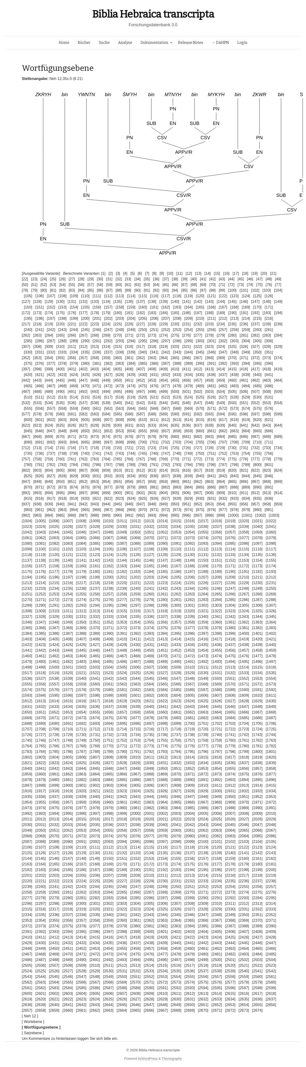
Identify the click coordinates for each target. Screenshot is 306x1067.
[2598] (257, 988)
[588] (152, 414)
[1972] (271, 802)
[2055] (108, 830)
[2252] (203, 887)
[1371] (108, 628)
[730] (232, 448)
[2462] (217, 949)
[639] (221, 425)
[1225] (189, 583)
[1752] (122, 740)
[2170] (122, 864)
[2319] (81, 909)
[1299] (162, 605)
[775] (232, 459)
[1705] (257, 723)
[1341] (217, 617)
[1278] (135, 600)
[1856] (244, 768)
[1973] (27, 808)
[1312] (81, 611)
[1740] (217, 735)
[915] (28, 498)
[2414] (81, 937)
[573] (234, 408)
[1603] (162, 695)
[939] (49, 504)
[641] (244, 425)
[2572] (162, 982)
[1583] (149, 690)
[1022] (271, 521)
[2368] (230, 920)
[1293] (81, 605)
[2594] (203, 988)
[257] (223, 330)
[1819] (257, 757)
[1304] (230, 605)
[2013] (54, 819)
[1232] (27, 588)
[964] (74, 510)
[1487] (135, 662)
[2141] (244, 853)
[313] (95, 347)
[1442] (40, 650)
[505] (232, 392)
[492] (83, 392)
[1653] (67, 712)
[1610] (257, 695)
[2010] (271, 813)
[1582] (135, 690)
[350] (257, 352)
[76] (269, 285)
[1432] (162, 645)
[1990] (257, 808)
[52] (44, 285)
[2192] (162, 870)
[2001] (149, 813)
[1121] (67, 555)
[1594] (40, 695)
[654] (131, 431)
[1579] (95, 690)
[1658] (135, 712)
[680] (175, 437)
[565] (142, 408)
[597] (255, 414)
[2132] (122, 853)
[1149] (189, 560)
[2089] (54, 842)
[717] (83, 448)
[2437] (135, 943)
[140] (175, 302)
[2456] (135, 949)
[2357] (81, 920)
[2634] (230, 999)
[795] (200, 465)
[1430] (135, 645)
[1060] (271, 532)
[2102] (230, 842)
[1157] (40, 566)
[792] (165, 465)
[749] (188, 453)
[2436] (122, 943)
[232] (198, 324)
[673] (95, 437)
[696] (97, 442)
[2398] (122, 932)
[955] (232, 504)
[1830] (149, 763)
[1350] (81, 622)
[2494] (135, 960)
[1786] (67, 752)
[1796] (203, 752)
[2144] (27, 858)
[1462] (54, 656)
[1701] (203, 723)
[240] (28, 330)
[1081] (40, 543)
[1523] (108, 673)
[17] (236, 273)
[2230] (162, 881)
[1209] (230, 577)
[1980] (122, 808)
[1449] (135, 650)
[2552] (149, 977)
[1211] (257, 577)
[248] (120, 330)
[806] (72, 470)
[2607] (122, 994)
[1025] (54, 527)
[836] (154, 476)
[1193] (271, 572)
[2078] (162, 836)
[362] (140, 358)
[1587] (203, 690)
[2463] (230, 949)
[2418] (135, 937)
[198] (62, 318)
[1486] (122, 662)
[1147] (162, 560)
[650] (85, 431)
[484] (246, 386)
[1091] (176, 543)
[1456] (230, 650)
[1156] (27, 566)
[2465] (257, 949)
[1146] (149, 560)
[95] (184, 290)
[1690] (54, 723)
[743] (120, 453)
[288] (62, 341)
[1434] (189, 645)
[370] (232, 358)
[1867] (135, 774)
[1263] (189, 594)
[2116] (162, 847)
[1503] (95, 667)
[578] (37, 414)
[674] (106, 437)
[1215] (54, 583)
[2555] (189, 977)
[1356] (162, 622)
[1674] (95, 718)
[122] (223, 296)
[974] (188, 510)
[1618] (108, 701)
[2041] (176, 825)
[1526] (149, 673)
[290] (85, 341)
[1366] (40, 628)
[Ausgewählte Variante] (41, 273)
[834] (131, 476)
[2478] (176, 954)
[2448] (27, 949)
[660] (200, 431)
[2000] (135, 813)
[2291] (217, 898)
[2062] (203, 830)
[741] (97, 453)
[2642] (81, 1005)
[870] (28, 487)
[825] (28, 476)
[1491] (189, 662)
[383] (120, 363)
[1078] (257, 538)
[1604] (176, 695)
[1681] (189, 718)
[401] (72, 369)
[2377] (95, 926)
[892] (26, 493)
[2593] (189, 988)
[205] (142, 318)
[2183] (40, 870)
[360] (118, 358)
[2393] (54, 932)
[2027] (244, 819)
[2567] (95, 982)
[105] (28, 296)
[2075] (122, 836)
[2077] (149, 836)
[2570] (135, 982)
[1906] (149, 785)
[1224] (176, 583)
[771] (186, 459)
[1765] (40, 746)
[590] (175, 414)
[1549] (203, 678)
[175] (60, 313)
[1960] (108, 802)
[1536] (27, 678)
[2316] (40, 909)
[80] (44, 290)
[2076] (135, 836)
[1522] (95, 673)
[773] (209, 459)
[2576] (217, 982)
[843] (234, 476)
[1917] (40, 791)
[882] (165, 487)
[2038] (135, 825)
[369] (221, 358)
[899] (106, 493)
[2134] (149, 853)
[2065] (244, 830)
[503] (209, 392)
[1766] (54, 746)
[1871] (189, 774)
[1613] (40, 701)
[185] (175, 313)
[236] (244, 324)
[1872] (203, 774)
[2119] (203, 847)
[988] (95, 515)
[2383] (176, 926)
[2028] (257, 819)
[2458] (162, 949)
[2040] (162, 825)
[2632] (203, 999)
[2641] (67, 1005)
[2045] (230, 825)
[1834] (203, 763)
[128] (37, 302)
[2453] (95, 949)
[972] (165, 510)
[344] (188, 352)
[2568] (108, 982)
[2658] (40, 1010)
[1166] (162, 566)
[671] (72, 437)
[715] (60, 448)
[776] (244, 459)
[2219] (271, 875)
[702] (165, 442)
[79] (34, 290)
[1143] (108, 560)
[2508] (67, 965)
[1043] (40, 532)
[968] (120, 510)
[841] (211, 476)
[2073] (95, 836)
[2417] (122, 937)
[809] (106, 470)
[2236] (244, 881)
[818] (209, 470)
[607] (108, 420)
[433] (177, 375)
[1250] (271, 588)
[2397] (108, 932)
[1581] (122, 690)
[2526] (54, 971)
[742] (108, 453)
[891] (269, 487)
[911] (244, 493)
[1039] (244, 527)
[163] (177, 307)
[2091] (81, 842)
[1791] (135, 752)
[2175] (189, 864)
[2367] (217, 920)
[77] (278, 285)
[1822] (40, 763)
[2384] (189, 926)
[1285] (230, 600)
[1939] (81, 797)
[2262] (81, 892)
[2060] (176, 830)
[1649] (271, 707)
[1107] (135, 549)
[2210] (149, 875)
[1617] (95, 701)
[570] (200, 408)
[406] (129, 369)
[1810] (135, 757)
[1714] (122, 729)
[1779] (230, 746)
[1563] (135, 684)
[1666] (244, 712)
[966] (97, 510)
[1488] (149, 662)
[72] (231, 285)
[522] (165, 397)
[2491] (95, 960)
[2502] (244, 960)
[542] (140, 403)
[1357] (176, 622)
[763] (95, 459)
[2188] (108, 870)
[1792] (149, 752)
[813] (152, 470)
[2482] (230, 954)
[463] (267, 380)
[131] (72, 302)
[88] (119, 290)
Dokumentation (154, 42)
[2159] (230, 858)
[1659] (149, 712)
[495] (118, 392)
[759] (49, 459)
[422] (51, 375)
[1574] (27, 690)
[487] (26, 392)
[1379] (217, 628)
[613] (177, 420)
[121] (211, 296)
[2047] (257, 825)
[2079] (176, 836)
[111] (97, 296)
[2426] (244, 937)
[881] (154, 487)
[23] (34, 279)
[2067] (271, 830)
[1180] (95, 572)
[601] (39, 420)
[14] (208, 273)
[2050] (40, 830)
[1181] (108, 572)
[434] (188, 375)
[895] (60, 493)
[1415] (189, 639)
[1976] (67, 808)
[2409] (271, 932)
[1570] (230, 684)
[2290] (203, 898)
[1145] (135, 560)
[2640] (54, 1005)
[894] (49, 493)
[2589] (135, 988)
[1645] (217, 707)
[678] (152, 437)
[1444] (67, 650)
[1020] (244, 521)
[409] (163, 369)
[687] (255, 437)
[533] (37, 403)
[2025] (217, 819)
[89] (128, 290)
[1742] (244, 735)
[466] (39, 386)
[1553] (257, 678)
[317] (140, 347)
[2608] (135, 994)
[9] (162, 273)
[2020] (149, 819)
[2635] (244, 999)
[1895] (257, 780)
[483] (234, 386)
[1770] (108, 746)
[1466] (108, 656)
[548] (209, 403)
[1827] (108, 763)
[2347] (203, 915)
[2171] (135, 864)
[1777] (203, 746)
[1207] (203, 577)
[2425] (230, 937)
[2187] (95, 870)
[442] (26, 380)
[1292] (67, 605)
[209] (188, 318)
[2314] (271, 903)
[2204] (67, 875)
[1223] (162, 583)
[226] (129, 324)
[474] (131, 386)
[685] (232, 437)
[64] (156, 285)
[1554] (271, 678)
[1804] (54, 757)
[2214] (203, 875)
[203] (120, 318)
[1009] (95, 521)
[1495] (244, 662)
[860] (175, 482)
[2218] (257, 875)
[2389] (257, 926)
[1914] (257, 785)
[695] (85, 442)
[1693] (95, 723)
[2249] (162, 887)
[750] (200, 453)
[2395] (81, 932)
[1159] (67, 566)
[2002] (162, 813)
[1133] (230, 555)
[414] (221, 369)
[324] (221, 347)
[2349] (230, 915)
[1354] (135, 622)
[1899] (54, 785)
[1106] (122, 549)
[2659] (54, 1010)
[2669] (189, 1010)
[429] (131, 375)
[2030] (27, 825)
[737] (51, 453)
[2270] (189, 892)
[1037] (217, 527)
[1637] (108, 707)
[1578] (81, 690)
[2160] (244, 858)
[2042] (189, 825)
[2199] (257, 870)
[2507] (54, 965)
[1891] (203, 780)
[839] (188, 476)
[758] (37, 459)
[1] (103, 273)
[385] (142, 363)
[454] (163, 380)
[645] (28, 431)
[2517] (189, 965)
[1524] (122, 673)
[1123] (95, 555)
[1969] (230, 802)
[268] (95, 335)
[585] (118, 414)
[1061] (27, 538)
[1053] (176, 532)
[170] (257, 307)
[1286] (244, 600)
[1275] (95, 600)
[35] (147, 279)
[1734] (135, 735)
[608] (120, 420)
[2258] (27, 892)
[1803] (40, 757)
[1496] (257, 662)
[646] (39, 431)
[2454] (108, 949)
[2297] (40, 903)
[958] (267, 504)
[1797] (217, 752)
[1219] (108, 583)
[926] (154, 498)
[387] (165, 363)
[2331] (244, 909)
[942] (83, 504)
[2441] (189, 943)
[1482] (67, 662)
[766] (129, 459)
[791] (154, 465)
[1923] (122, 791)
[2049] (27, 830)
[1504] (108, 667)
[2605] (95, 994)
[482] (223, 386)
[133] (95, 302)
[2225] (95, 881)
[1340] (203, 617)
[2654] (244, 1005)
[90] (137, 290)
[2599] (271, 988)
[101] (244, 290)
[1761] (244, 740)
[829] (74, 476)
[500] (175, 392)
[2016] (95, 819)
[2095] (135, 842)
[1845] (95, 768)
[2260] (54, 892)
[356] (72, 358)
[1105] (108, 549)
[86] (100, 290)
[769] (163, 459)
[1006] (54, 521)
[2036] (108, 825)
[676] (129, 437)
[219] (49, 324)
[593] (209, 414)
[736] (39, 453)
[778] (267, 459)
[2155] (176, 858)
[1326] (271, 611)
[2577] (230, 982)
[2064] (230, 830)
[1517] (27, 673)
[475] (142, 386)
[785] (85, 465)
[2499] (203, 960)
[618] (234, 420)
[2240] (40, 887)
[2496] (162, 960)
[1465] (95, 656)
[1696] (135, 723)
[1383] (271, 628)
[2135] (162, 853)
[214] (246, 318)
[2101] (217, 842)
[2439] (162, 943)
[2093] (108, 842)
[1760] (230, 740)
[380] (85, 363)
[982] (26, 515)
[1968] (217, 802)
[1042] (27, 532)
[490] (60, 392)
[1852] (189, 768)
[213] (234, 318)
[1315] (122, 611)
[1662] (189, 712)
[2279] (54, 898)
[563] (120, 408)
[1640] (149, 707)
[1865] (108, 774)
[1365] (27, 628)
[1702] (217, 723)
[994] (163, 515)
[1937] (54, 797)
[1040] (257, 527)
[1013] (149, 521)
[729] (221, 448)
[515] (85, 397)
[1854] (217, 768)
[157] (108, 307)
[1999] (122, 813)
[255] (200, 330)
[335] (85, 352)
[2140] (230, 853)
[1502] (81, 667)
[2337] (67, 915)
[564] (131, 408)
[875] (85, 487)
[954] (221, 504)
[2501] (230, 960)
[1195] (40, 577)
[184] (163, 313)
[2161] (257, 858)
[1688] (27, 723)
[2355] (54, 920)
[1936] (40, 797)
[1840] (27, 768)
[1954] (27, 802)
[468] (62, 386)
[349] (246, 352)
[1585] (176, 690)
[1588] (217, 690)
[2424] (217, 937)
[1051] (149, 532)
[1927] (176, 791)
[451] (129, 380)
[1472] (189, 656)
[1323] (230, 611)
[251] (154, 330)
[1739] (203, 735)
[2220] (27, 881)
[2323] (135, 909)
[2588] (122, 988)
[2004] (189, 813)
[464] (278, 380)
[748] (177, 453)
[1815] (203, 757)
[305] (257, 341)
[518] (120, 397)
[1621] (149, 701)
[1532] (230, 673)
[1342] (230, 617)
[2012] (40, 819)
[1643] (189, 707)
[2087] (27, 842)
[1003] (274, 515)
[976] (211, 510)
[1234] (54, 588)
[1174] (271, 566)
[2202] (40, 875)
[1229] (244, 583)
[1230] (257, 583)
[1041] (271, 527)
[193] (267, 313)
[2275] (257, 892)
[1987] (217, 808)
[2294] (257, 898)
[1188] (203, 572)
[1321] (203, 611)
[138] (152, 302)
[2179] (244, 864)
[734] (278, 448)
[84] (81, 290)
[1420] (257, 639)
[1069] (135, 538)
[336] (97, 352)
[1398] (217, 633)
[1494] (230, 662)
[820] (232, 470)
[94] (175, 290)
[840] (200, 476)
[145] (232, 302)
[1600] (122, 695)
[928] (177, 498)
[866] (244, 482)
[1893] (230, 780)
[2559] (244, 977)
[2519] (217, 965)
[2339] (95, 915)
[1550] (217, 678)
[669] (49, 437)
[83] (72, 290)
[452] (140, 380)
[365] (175, 358)
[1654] (81, 712)
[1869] (162, 774)
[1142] (95, 560)
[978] (234, 510)
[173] (37, 313)
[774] (221, 459)
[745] (142, 453)
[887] (223, 487)
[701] (154, 442)
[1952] (257, 797)
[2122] (244, 847)
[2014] (67, 819)
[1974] (40, 808)
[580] (60, 414)
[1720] (203, 729)
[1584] (162, 690)
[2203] (54, 875)
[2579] (257, 982)
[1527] (162, 673)
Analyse (125, 42)
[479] (188, 386)
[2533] (149, 971)
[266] (72, 335)
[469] (74, 386)
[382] (108, 363)
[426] (97, 375)
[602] (51, 420)
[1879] (40, 780)
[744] (131, 453)
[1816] (217, 757)
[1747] (54, 740)
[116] (154, 296)
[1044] (54, 532)
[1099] (27, 549)
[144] (221, 302)
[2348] (217, 915)
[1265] (217, 594)
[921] (97, 498)
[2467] (27, 954)
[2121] (230, 847)
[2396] (95, 932)
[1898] (40, 785)
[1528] (176, 673)
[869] (278, 482)
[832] (108, 476)
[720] (118, 448)
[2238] (271, 881)
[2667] (162, 1010)
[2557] (217, 977)
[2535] (176, 971)
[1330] (67, 617)
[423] (62, 375)
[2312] (244, 903)
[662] (223, 431)
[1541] (95, 678)
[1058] (244, 532)
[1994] (54, 813)
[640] (232, 425)
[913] (267, 493)
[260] (257, 330)
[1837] (244, 763)
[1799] (244, 752)
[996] (186, 515)
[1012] (135, 521)
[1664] (217, 712)
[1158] (54, 566)
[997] (198, 515)
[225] (118, 324)
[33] (128, 279)
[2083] (230, 836)
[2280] (67, 898)
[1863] (81, 774)
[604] (74, 420)
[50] (25, 285)
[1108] (149, 549)
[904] (163, 493)
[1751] (108, 740)
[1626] (217, 701)
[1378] (203, 628)
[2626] (122, 999)
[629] (106, 425)
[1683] (217, 718)
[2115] (149, 847)
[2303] (122, 903)
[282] (255, 335)
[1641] (162, 707)
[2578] (244, 982)
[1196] (54, 577)
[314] (106, 347)
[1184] (149, 572)
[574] (246, 408)
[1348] (54, 622)
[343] (177, 352)
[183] (152, 313)
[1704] (244, 723)
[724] (163, 448)
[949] (163, 504)
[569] (188, 408)
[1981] (135, 808)
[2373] (40, 926)
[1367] (54, 628)
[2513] (135, 965)
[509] (278, 392)
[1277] (122, 600)
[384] (131, 363)
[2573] (176, 982)
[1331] (81, 617)
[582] (83, 414)
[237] (255, 324)
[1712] (95, 729)
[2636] (257, 999)
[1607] (217, 695)
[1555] (27, 684)
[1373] (135, 628)
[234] (221, 324)
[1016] (189, 521)
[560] (85, 408)
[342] (165, 352)
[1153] (244, 560)
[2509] (81, 965)
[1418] (230, 639)
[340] (142, 352)
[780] (28, 465)
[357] (83, 358)
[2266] (135, 892)
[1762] (257, 740)
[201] (97, 318)
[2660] (67, 1010)
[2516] (176, 965)
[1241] (149, 588)
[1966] (189, 802)
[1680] (176, 718)
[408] (152, 369)
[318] (152, 347)
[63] (147, 285)
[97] (203, 290)
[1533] (244, 673)
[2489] (67, 960)
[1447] (108, 650)
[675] (118, 437)
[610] (142, 420)
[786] (97, 465)
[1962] (135, 802)
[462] (255, 380)
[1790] (122, 752)
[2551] (135, 977)
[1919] (67, 791)
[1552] (244, 678)
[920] (85, 498)
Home (64, 42)
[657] (165, 431)
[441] (269, 375)
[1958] (81, 802)
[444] (49, 380)
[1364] (271, 622)
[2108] (54, 847)
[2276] (271, 892)
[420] (28, 375)
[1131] (203, 555)
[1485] (108, 662)
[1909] (189, 785)
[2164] (40, 864)
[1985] (189, 808)
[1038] (230, 527)
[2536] (189, 971)
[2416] (108, 937)
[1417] (217, 639)
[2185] (67, 870)
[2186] (81, 870)
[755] (257, 453)
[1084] (81, 543)
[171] (269, 307)
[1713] (108, 729)
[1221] (135, 583)
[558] (62, 408)
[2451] (67, 949)
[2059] (162, 830)
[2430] (40, 943)
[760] (60, 459)
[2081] (203, 836)
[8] (154, 273)
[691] (39, 442)
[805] (60, 470)
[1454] (203, 650)
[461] (244, 380)
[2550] (122, 977)
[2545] (54, 977)
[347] (223, 352)
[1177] (54, 572)
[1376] (176, 628)
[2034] (81, 825)
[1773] (149, 746)
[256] (211, 330)
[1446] (95, 650)
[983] (37, 515)
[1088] (135, 543)
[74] (250, 285)
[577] (26, 414)
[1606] (203, 695)
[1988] (230, 808)
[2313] (257, 903)
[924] (131, 498)
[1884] (108, 780)
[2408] (257, 932)
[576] (269, 408)
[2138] (203, 853)
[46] (250, 279)
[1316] (135, 611)
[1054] (189, 532)
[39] (184, 279)
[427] (108, 375)
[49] (278, 279)
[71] (222, 285)
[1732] (108, 735)
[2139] (217, 853)
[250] (142, 330)
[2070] (54, 836)
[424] (74, 375)
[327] (255, 347)
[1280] (162, 600)
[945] (118, 504)
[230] (175, 324)
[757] (26, 459)
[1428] (108, 645)
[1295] (108, 605)
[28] (81, 279)
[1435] (203, 645)
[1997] (95, 813)
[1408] (95, 639)
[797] (223, 465)
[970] (142, 510)
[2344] (162, 915)
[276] (186, 335)
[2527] (67, 971)
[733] (267, 448)
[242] (51, 330)
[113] (120, 296)
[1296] (122, 605)
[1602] (149, 695)
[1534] (257, 673)
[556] (39, 408)
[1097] (257, 543)
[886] (211, 487)
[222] (83, 324)
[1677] (135, 718)
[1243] (176, 588)
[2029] (271, 819)
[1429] (122, 645)
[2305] (149, 903)
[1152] (230, 560)
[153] (62, 307)
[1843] (67, 768)
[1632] (40, 707)
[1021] (257, 521)
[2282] (95, 898)
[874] (74, 487)
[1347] (40, 622)
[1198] (81, 577)
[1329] (54, 617)
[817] (198, 470)
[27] (72, 279)
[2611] (176, 994)
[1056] (217, 532)
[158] (120, 307)
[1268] (257, 594)
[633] (152, 425)
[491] (72, 392)
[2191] (149, 870)
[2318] (67, 909)
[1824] (67, 763)
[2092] (95, 842)
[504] (221, 392)
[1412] (149, 639)
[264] (49, 335)
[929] (188, 498)
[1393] (149, 633)
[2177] (217, 864)
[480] (200, 386)
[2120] (217, 847)
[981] (269, 510)
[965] (85, 510)
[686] (244, 437)
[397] (26, 369)
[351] (269, 352)
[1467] (122, 656)
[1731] (95, 735)
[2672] (230, 1010)
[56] (81, 285)
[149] (278, 302)
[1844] (81, 768)
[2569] (122, 982)
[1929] (203, 791)
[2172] (149, 864)
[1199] (95, 577)
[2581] (27, 988)
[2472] (95, 954)
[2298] (54, 903)
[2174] (176, 864)
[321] (186, 347)
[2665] (135, 1010)
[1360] (217, 622)
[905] (175, 493)
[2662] (95, 1010)
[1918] (54, 791)
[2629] (162, 999)
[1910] (203, 785)
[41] (203, 279)
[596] (244, 414)
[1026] (67, 527)
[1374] (149, 628)
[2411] (40, 937)
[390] (200, 363)
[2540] (244, 971)
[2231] (176, 881)
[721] (129, 448)
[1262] (176, 594)
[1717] (162, 729)
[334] (74, 352)
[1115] (244, 549)
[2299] (67, 903)
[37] (165, 279)
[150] (28, 307)
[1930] (217, 791)
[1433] (176, 645)
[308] (37, 347)
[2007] (230, 813)
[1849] (149, 768)
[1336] (149, 617)
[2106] (27, 847)
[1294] (95, 605)
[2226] (108, 881)
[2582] (40, 988)
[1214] (40, 583)
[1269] (271, 594)
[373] (267, 358)
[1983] (162, 808)
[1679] (162, 718)
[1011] (122, 521)
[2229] (149, 881)
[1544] (135, 678)
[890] (257, 487)
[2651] (203, 1005)
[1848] (135, 768)
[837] (165, 476)
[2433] (81, 943)
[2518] (203, 965)
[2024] (203, 819)
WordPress (150, 1058)
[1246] (217, 588)
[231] (186, 324)
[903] (152, 493)
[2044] (217, 825)
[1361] (230, 622)
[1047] (95, 532)
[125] (257, 296)
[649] (74, 431)
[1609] (244, 695)
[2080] (189, 836)
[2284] (122, 898)
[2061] (189, 830)
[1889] (176, 780)
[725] (175, 448)
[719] (106, 448)
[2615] (230, 994)
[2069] (40, 836)
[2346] (189, 915)
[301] (211, 341)
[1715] (135, 729)
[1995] (67, 813)
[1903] (108, 785)
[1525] (135, 673)
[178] (95, 313)
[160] (142, 307)
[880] (142, 487)
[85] (90, 290)
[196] (39, 318)
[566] (154, 408)
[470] (85, 386)
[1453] (189, 650)
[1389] (95, 633)
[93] (165, 290)
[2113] (122, 847)
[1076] (230, 538)
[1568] (203, 684)
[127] (26, 302)
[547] (198, 403)
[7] (147, 273)
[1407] (81, 639)
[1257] (108, 594)
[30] (100, 279)
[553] (267, 403)
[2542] (271, 971)
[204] (131, 318)
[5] (133, 273)
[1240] (135, 588)
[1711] (81, 729)
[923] (120, 498)
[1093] (203, 543)
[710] (257, 442)
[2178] (230, 864)
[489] (49, 392)
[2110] (81, 847)
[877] (108, 487)
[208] (177, 318)
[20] (264, 273)
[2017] (108, 819)
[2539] (230, 971)
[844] (246, 476)
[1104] (95, 549)
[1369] (81, 628)
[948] (152, 504)
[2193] (176, 870)
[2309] (203, 903)
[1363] (257, 622)
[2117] (176, 847)
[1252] (40, 594)
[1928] (189, 791)
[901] (129, 493)
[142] (198, 302)
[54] (62, 285)
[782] (51, 465)
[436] (211, 375)
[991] (129, 515)
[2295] (271, 898)
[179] (106, 313)
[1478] (271, 656)
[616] (211, 420)
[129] (49, 302)
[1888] (162, 780)
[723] (152, 448)
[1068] (122, 538)
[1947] (189, 797)
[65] (165, 285)
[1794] (176, 752)
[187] (198, 313)
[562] (108, 408)
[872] (51, 487)
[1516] (271, 667)
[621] (269, 420)
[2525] (40, 971)
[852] (83, 482)
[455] (175, 380)
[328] (267, 347)
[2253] (217, 887)
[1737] (176, 735)
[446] (72, 380)
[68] (194, 285)
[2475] (135, 954)
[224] (106, 324)
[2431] (54, 943)
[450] (118, 380)
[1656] (108, 712)
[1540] (81, 678)
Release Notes (190, 42)
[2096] (149, 842)
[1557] (54, 684)
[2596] (230, 988)
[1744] (271, 735)
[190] (232, 313)
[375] (28, 363)
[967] (108, 510)
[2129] (81, 853)
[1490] (176, 662)
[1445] (81, 650)
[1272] (54, 600)
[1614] (54, 701)
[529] (246, 397)
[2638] (27, 1005)
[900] (118, 493)
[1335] (135, 617)
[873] (62, 487)
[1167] (176, 566)
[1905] (135, 785)
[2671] (217, 1010)
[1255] (81, 594)
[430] (142, 375)
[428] (120, 375)
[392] (223, 363)
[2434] (95, 943)
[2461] (203, 949)
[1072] (176, 538)
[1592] (271, 690)
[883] (177, 487)
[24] (44, 279)
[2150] (108, 858)
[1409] (108, 639)
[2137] (189, 853)
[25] (53, 279)
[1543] (122, 678)
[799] (246, 465)
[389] (188, 363)
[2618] (271, 994)
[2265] (122, 892)
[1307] (271, 605)
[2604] (81, 994)
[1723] (244, 729)
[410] (175, 369)
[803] (37, 470)
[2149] (95, 858)
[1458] (257, 650)
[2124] (271, 847)
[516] (97, 397)
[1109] (162, 549)
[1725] (271, 729)
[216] (269, 318)
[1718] (176, 729)
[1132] (217, 555)
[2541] (257, 971)
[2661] (81, 1010)
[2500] (217, 960)
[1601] (135, 695)
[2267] (149, 892)
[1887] (149, 780)
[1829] (135, 763)
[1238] (108, 588)
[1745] (27, 740)
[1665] (230, 712)
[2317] (54, 909)
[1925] (149, 791)
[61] (128, 285)
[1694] (108, 723)
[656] (154, 431)
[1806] (81, 757)
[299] (188, 341)
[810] (118, 470)
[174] (49, 313)
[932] (223, 498)
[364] (163, 358)
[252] (165, 330)
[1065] (81, 538)
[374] (278, 358)
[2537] (203, 971)
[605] (85, 420)
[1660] (162, 712)
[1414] (176, 639)
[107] (51, 296)
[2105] (271, 842)
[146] (244, 302)
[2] (110, 273)
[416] (244, 369)
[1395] (176, 633)
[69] (203, 285)
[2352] (271, 915)
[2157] (203, 858)
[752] (223, 453)
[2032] (54, 825)
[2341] (122, 915)
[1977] (81, 808)
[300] (200, 341)
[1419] (244, 639)
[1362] (244, 622)
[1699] (176, 723)
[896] (72, 493)
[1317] (149, 611)
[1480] (40, 662)
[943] (95, 504)
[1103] (81, 549)
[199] (74, 318)
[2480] (203, 954)
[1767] (67, 746)
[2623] (81, 999)
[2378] (108, 926)
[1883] (95, 780)
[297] (165, 341)
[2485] (271, 954)
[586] (129, 414)
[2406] (230, 932)
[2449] (40, 949)
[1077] (244, 538)
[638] (209, 425)
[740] (85, 453)
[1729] (67, 735)
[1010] (108, 521)
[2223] (67, 881)
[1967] (203, 802)
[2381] (149, 926)
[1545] (149, 678)
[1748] (67, 740)
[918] (62, 498)
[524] (188, 397)
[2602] (54, 994)
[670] (60, 437)
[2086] (271, 836)
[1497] (271, 662)
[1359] (203, 622)
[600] (28, 420)
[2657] (27, 1010)
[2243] (81, 887)
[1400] (244, 633)
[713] (37, 448)
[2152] (135, 858)
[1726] (27, 735)
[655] (142, 431)
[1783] (27, 752)
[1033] (162, 527)
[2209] (135, 875)
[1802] (27, 757)
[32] (119, 279)
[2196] (217, 870)
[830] (85, 476)
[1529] (189, 673)
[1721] (217, 729)
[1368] (67, 628)
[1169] (203, 566)
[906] (186, 493)
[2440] (176, 943)
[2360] (122, 920)
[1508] (162, 667)
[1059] (257, 532)
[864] (221, 482)
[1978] (95, 808)
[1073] (189, 538)
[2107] (40, 847)
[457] (198, 380)
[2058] (149, 830)
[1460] (27, 656)
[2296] (27, 903)
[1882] (81, 780)
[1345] (271, 617)
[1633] (54, 707)
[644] (278, 425)
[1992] (27, 813)
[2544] (40, 977)
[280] (232, 335)
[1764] (27, 746)
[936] (269, 498)
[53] (53, 285)
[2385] (203, 926)
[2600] (27, 994)
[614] (188, 420)
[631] (129, 425)
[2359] (108, 920)
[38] (175, 279)
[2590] (149, 988)
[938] (37, 504)
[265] (60, 335)
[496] (129, 392)
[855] (118, 482)
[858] (152, 482)
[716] (72, 448)
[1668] (271, 712)
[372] (255, 358)
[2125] (27, 853)
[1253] (54, 594)
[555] (28, 408)
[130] (60, 302)
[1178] (67, 572)
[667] (26, 437)
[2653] (230, 1005)
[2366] (203, 920)
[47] (259, 279)
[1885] (122, 780)
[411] (186, 369)
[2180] (257, 864)
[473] (120, 386)
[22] (25, 279)
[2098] (176, 842)
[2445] (244, 943)
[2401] (162, 932)
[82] (62, 290)
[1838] (257, 763)
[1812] (162, 757)
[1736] (162, 735)
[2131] (108, 853)
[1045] (67, 532)
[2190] (135, 870)
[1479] (27, 662)
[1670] (40, 718)
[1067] (108, 538)
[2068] (27, 836)
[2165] (54, 864)
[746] (154, 453)
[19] (254, 273)
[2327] (189, 909)
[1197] (67, 577)
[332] (51, 352)
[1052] (162, 532)
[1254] (67, 594)
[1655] (95, 712)
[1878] (27, 780)
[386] (154, 363)
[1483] (81, 662)
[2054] (95, 830)
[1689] (40, 723)
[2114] (135, 847)
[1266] (230, 594)
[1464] (81, 656)
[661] (211, 431)
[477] (165, 386)
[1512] (217, 667)
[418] (267, 369)
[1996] (81, 813)
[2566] (81, 982)
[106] (39, 296)
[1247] (230, 588)
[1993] (40, 813)
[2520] (230, 965)
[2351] (257, 915)
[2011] (27, 819)
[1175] (27, 572)
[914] (278, 493)
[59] (109, 285)
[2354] (40, 920)
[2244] (95, 887)
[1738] (189, 735)
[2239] (27, 887)
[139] (163, 302)
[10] (170, 273)
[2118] (189, 847)
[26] (62, 279)
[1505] (122, 667)
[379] (74, 363)
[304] (246, 341)
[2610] (162, 994)
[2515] (162, 965)
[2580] (271, 982)
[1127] (149, 555)
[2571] (149, 982)
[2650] (189, 1005)
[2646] (135, 1005)
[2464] (244, 949)
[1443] (54, 650)
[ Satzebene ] (33, 1033)
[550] (232, 403)
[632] (140, 425)
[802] (26, 470)
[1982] (149, 808)
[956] (244, 504)
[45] (241, 279)
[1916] (27, 791)
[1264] (203, 594)
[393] (234, 363)
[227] (140, 324)
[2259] (40, 892)
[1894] (244, 780)
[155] (85, 307)
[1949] (217, 797)
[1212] (271, 577)
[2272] (217, 892)
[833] (120, 476)
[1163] (122, 566)
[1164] (135, 566)
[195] (28, 318)
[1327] (27, 617)
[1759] (217, 740)
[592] (198, 414)
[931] (211, 498)
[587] (140, 414)
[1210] (244, 577)
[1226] (203, 583)
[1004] (27, 521)
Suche (104, 42)
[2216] (230, 875)
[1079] (271, 538)
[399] (49, 369)
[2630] (176, 999)
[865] (232, 482)
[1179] (81, 572)
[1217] (81, 583)
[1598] (95, 695)
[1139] (54, 560)
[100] (232, 290)
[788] (120, 465)
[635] (175, 425)
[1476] (244, 656)
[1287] (257, 600)
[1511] (203, 667)
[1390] (108, 633)
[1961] (122, 802)
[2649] (176, 1005)
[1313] (95, 611)
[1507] (149, 667)
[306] (269, 341)
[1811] (149, 757)
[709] (246, 442)
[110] (85, 296)
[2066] (257, 830)
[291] (97, 341)
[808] (95, 470)
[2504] (271, 960)
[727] (198, 448)
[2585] (81, 988)
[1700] (189, 723)
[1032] (149, 527)
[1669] (27, 718)
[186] (186, 313)
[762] (83, 459)
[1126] (135, 555)
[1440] (271, 645)
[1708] (40, 729)
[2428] (271, 937)
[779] (278, 459)
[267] (83, 335)
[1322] (217, 611)
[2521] (244, 965)
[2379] (122, 926)
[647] (51, 431)
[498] (152, 392)
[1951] (244, 797)
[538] (95, 403)
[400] (60, 369)
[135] (118, 302)
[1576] (54, 690)
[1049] (122, 532)
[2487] (40, 960)
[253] (177, 330)
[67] (184, 285)
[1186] (176, 572)
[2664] (122, 1010)
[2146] (54, 858)
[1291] (54, 605)
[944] (106, 504)
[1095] (230, 543)
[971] (154, 510)
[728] (209, 448)
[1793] (162, 752)
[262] (26, 335)
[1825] (81, 763)
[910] (232, 493)
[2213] (189, 875)
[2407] (244, 932)
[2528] (81, 971)
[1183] (135, 572)
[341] (154, 352)
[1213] (27, 583)
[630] (118, 425)
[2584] (67, 988)
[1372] (122, 628)
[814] (163, 470)
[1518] (40, 673)
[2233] (203, 881)
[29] (90, 279)
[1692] (81, 723)
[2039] (149, 825)
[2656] (271, 1005)
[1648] (257, 707)
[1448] (122, 650)
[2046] (244, 825)
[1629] (257, 701)
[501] (186, 392)
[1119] (40, 555)
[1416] (203, 639)
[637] (198, 425)
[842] (223, 476)
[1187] (189, 572)
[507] (255, 392)
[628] (95, 425)
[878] (120, 487)
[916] (39, 498)
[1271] (40, 600)
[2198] (244, 870)
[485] (257, 386)
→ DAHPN (220, 42)
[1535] (271, 673)
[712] (26, 448)
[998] (209, 515)
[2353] (27, 920)
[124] (246, 296)
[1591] (257, 690)
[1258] (122, 594)
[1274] (81, 600)
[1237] (95, 588)
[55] (72, 285)
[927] (165, 498)
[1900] (67, 785)
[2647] (149, 1005)
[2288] (176, 898)
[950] (175, 504)
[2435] (108, 943)
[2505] (27, 965)
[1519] (54, 673)
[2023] (189, 819)
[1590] (244, 690)
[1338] (176, 617)
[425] (85, 375)
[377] (51, 363)
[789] (131, 465)
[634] (163, 425)
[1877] (271, 774)
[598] (267, 414)
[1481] (54, 662)
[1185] (162, 572)
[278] (209, 335)
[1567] (189, 684)
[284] (278, 335)
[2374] (54, 926)
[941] (72, 504)
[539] (106, 403)
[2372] (27, 926)
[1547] (176, 678)
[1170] (217, 566)
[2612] (189, 994)
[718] (95, 448)
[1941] (108, 797)
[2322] (122, 909)
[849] (49, 482)
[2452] (81, 949)
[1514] (244, 667)
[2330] (230, 909)
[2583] (54, 988)
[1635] (81, 707)
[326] (244, 347)
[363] (152, 358)
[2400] (149, 932)
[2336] (54, 915)
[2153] (149, 858)
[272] (140, 335)
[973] (177, 510)
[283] (267, 335)
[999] (221, 515)
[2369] (244, 920)
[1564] (149, 684)
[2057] (135, 830)
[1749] (81, 740)
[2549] (108, 977)
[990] (118, 515)
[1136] (271, 555)
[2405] (217, 932)
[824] (278, 470)
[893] (37, 493)
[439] (246, 375)
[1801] (271, 752)
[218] (37, 324)
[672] (83, 437)
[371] (244, 358)
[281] (244, 335)
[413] (209, 369)
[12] (189, 273)
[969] (131, 510)
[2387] (230, 926)
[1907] (162, 785)
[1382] (257, 628)
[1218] (95, 583)
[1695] (122, 723)
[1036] (203, 527)
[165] (200, 307)
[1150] (203, 560)
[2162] (271, 858)
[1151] (217, 560)
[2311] (230, 903)
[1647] (244, 707)
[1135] (257, 555)
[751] (211, 453)
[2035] (95, 825)
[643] (267, 425)
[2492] (108, 960)
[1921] (95, 791)
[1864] (95, 774)
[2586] (95, 988)
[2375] (67, 926)
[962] (51, 510)
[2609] (149, 994)
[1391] (122, 633)
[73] (241, 285)
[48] (269, 279)
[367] (198, 358)
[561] (97, 408)
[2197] (230, 870)
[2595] (217, 988)
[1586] (189, 690)
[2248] (149, 887)
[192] (255, 313)
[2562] (27, 982)
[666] (269, 431)
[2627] (135, 999)
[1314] (108, 611)
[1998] (108, 813)
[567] (165, 408)
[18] (245, 273)
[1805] (67, 757)
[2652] (217, 1005)
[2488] (54, 960)
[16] (226, 273)
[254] (188, 330)
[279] (221, 335)
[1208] (217, 577)
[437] (223, 375)
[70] (212, 285)
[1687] (271, 718)
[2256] (257, 887)
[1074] (203, 538)
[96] (194, 290)
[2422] (189, 937)
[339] (131, 352)
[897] (83, 493)
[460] (232, 380)
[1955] (40, 802)
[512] (51, 397)
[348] (234, 352)
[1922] (108, 791)
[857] (140, 482)
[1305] (244, 605)
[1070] (149, 538)
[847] (26, 482)
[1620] (135, 701)
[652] (108, 431)
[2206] (95, 875)
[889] (246, 487)
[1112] (203, 549)
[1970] (244, 802)
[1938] (67, 797)
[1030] (122, 527)
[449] (106, 380)
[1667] (257, 712)
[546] (186, 403)
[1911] (217, 785)
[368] (209, 358)
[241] (39, 330)
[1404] (40, 639)
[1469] (149, 656)
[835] (142, 476)
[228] (152, 324)
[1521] (81, 673)
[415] (232, 369)
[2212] (176, 875)
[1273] (67, 600)
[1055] (203, 532)
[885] (200, 487)
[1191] (244, 572)
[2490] (81, 960)
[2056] (122, 830)
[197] (51, 318)
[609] (131, 420)
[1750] (95, 740)
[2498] (189, 960)
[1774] (162, 746)
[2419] (149, 937)
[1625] (203, 701)
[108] (62, 296)
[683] (209, 437)
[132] (83, 302)
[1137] (27, 560)
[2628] (149, 999)
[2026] (230, 819)
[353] (37, 358)
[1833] (189, 763)
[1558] (67, 684)
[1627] (230, 701)
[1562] (122, 684)
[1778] (217, 746)
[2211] (162, 875)
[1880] (54, 780)
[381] (97, 363)
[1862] (67, 774)
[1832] (176, 763)
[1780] (244, 746)
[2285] (135, 898)
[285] (28, 341)
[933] (234, 498)
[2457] (149, 949)
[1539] (67, 678)
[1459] (271, 650)
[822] (255, 470)
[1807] (95, 757)
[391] (211, 363)
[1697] (149, 723)
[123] (234, 296)
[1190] (230, 572)
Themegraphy (172, 1058)
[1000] (233, 515)
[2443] (217, 943)
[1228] (230, 583)
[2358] (95, 920)
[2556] (203, 977)
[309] (49, 347)
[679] (163, 437)
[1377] (189, 628)
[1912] (230, 785)
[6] (140, 273)
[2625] (108, 999)
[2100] (203, 842)
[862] (198, 482)
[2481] (217, 954)
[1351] (95, 622)
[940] (60, 504)
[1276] (108, 600)
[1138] (40, 560)
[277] (198, 335)
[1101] (54, 549)
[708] (234, 442)
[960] (28, 510)
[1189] (217, 572)
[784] (74, 465)
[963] (62, 510)
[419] (278, 369)
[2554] (176, 977)
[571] (211, 408)
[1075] (217, 538)
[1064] (67, 538)
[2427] (257, 937)
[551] (244, 403)
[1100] (40, 549)
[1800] (257, 752)
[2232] (189, 881)
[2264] (108, 892)
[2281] (81, 898)
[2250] (176, 887)
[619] (246, 420)
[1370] (95, 628)
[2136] (176, 853)
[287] (51, 341)
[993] (152, 515)
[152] (51, 307)
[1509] (176, 667)
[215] (257, 318)
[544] (163, 403)
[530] (257, 397)
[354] (49, 358)
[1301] (189, 605)
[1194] (27, 577)
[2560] (257, 977)
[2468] (40, 954)
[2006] (217, 813)
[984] (49, 515)
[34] (137, 279)
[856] (129, 482)
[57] (90, 285)
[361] (129, 358)
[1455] (217, 650)
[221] (72, 324)
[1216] (67, 583)
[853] (95, 482)
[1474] (217, 656)
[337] (108, 352)
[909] (221, 493)
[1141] (81, 560)
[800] (257, 465)
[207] (165, 318)
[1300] (176, 605)
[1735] (149, 735)
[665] (257, 431)
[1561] (108, 684)
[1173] (257, 566)
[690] (28, 442)
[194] (278, 313)
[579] (49, 414)
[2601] (40, 994)
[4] (125, 273)
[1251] (27, 594)
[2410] (27, 937)
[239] (278, 324)
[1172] (244, 566)
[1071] (162, 538)
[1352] (108, 622)
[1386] (54, 633)
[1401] (257, 633)
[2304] (135, 903)
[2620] (40, 999)
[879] (131, 487)
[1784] (40, 752)
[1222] (149, 583)
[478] (177, 386)
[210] (200, 318)
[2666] (149, 1010)
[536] (72, 403)
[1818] (244, 757)
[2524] (27, 971)
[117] (165, 296)
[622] (26, 425)
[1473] (203, 656)
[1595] (54, 695)
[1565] (162, 684)
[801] (269, 465)
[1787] (81, 752)
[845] (257, 476)
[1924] (135, 791)
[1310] (54, 611)
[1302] (203, 605)
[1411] (135, 639)
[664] (246, 431)
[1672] (67, 718)
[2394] (67, 932)
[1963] (149, 802)
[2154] (162, 858)
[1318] (162, 611)
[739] (74, 453)
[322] (198, 347)
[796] (211, 465)
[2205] (81, 875)
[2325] (162, 909)
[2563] (40, 982)
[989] (106, 515)
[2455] (122, 949)
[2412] (54, 937)
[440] (257, 375)
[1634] (67, 707)
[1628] (244, 701)
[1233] (40, 588)
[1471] (176, 656)
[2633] (217, 999)
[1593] (27, 695)
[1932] (244, 791)
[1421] (271, 639)
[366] (186, 358)
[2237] (257, 881)
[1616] (81, 701)
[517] (108, 397)
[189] (221, 313)
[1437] (230, 645)
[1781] (257, 746)
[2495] (149, 960)
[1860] (40, 774)
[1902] (95, 785)
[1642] (176, 707)
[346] (211, 352)
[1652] (54, 712)
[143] (209, 302)
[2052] (67, 830)
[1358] (189, 622)
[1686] (257, 718)
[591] (186, 414)
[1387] (67, 633)
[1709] (54, 729)
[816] (186, 470)
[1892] (217, 780)
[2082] (217, 836)
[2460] (189, 949)
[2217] (244, 875)
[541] (129, 403)
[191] (244, 313)
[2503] (257, 960)
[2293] (244, 898)
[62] (137, 285)
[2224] (81, 881)
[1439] (257, 645)
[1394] (162, 633)
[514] (74, 397)
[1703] (230, 723)
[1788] (95, 752)
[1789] (108, 752)
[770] (175, 459)
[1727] (40, 735)
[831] (97, 476)
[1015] (176, 521)
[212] (223, 318)
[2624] (95, 999)
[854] (106, 482)
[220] (60, 324)
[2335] (40, 915)
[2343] (149, 915)
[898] (95, 493)
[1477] (257, 656)
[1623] (176, 701)
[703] (177, 442)
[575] (257, 408)
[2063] (217, 830)
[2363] (162, 920)
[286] (39, 341)
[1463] (67, 656)
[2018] (122, 819)
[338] (120, 352)
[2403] (189, 932)
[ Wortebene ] (33, 1022)
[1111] (189, 549)
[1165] (149, 566)
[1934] (271, 791)
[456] (186, 380)
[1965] (176, 802)
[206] (154, 318)
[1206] (189, 577)
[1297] (135, 605)
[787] (108, 465)
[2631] (189, 999)
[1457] (244, 650)
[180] (118, 313)
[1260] (149, 594)
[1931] (230, 791)
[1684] (230, 718)
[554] (278, 403)
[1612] (27, 701)
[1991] (271, 808)
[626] (72, 425)
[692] (51, 442)
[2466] (271, 949)
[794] (188, 465)
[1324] (244, 611)
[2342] (135, 915)
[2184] (54, 870)
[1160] (81, 566)
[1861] (54, 774)
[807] (83, 470)
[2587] (108, 988)
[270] (118, 335)
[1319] (176, 611)
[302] (223, 341)
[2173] (162, 864)
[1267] (244, 594)
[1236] (81, 588)
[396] (269, 363)
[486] (269, 386)
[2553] (162, 977)
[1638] (122, 707)
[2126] (40, 853)
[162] (165, 307)
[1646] (230, 707)
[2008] (244, 813)
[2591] (162, 988)
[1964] (162, 802)
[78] (25, 290)
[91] (147, 290)
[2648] (162, 1005)
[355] (60, 358)
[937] (26, 504)
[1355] (149, 622)
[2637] (271, 999)
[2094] (122, 842)
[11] (179, 273)
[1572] (257, 684)
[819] (221, 470)
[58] (100, 285)
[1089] (149, 543)
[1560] (95, 684)
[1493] (217, 662)
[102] (255, 290)
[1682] (203, 718)
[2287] (162, 898)
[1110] (176, 549)
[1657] (122, 712)
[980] (257, 510)
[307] (26, 347)
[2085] (257, 836)
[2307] (176, 903)
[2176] (203, 864)
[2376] (81, 926)
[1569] (217, 684)
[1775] (176, 746)
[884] (188, 487)
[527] (223, 397)
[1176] (40, 572)
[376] (39, 363)
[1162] (108, 566)
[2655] (257, 1005)
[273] (152, 335)
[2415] (95, 937)
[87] (109, 290)
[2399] (135, 932)
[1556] (40, 684)
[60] (119, 285)
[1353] (122, 622)
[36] (156, 279)
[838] (177, 476)
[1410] (122, 639)
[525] (200, 397)
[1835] (217, 763)
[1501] (67, 667)
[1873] (217, 774)
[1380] (230, 628)
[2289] (189, 898)
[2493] (122, 960)
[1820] (271, 757)
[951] (186, 504)
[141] (186, 302)
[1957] (67, 802)
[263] (37, 335)
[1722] (230, 729)
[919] (74, 498)
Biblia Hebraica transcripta (153, 14)
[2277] (27, 898)
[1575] (40, 690)
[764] (106, 459)
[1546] (162, 678)
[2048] (271, 825)
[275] (175, 335)
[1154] (257, 560)
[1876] (257, 774)
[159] (131, 307)
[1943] (135, 797)
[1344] (257, 617)
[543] (152, 403)
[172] (26, 313)
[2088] (40, 842)
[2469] (54, 954)
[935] (257, 498)
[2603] (67, 994)
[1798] (230, 752)
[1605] (189, 695)
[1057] (230, 532)
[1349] (67, 622)
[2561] (271, 977)
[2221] (40, 881)
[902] (140, 493)
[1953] (271, 797)
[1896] (271, 780)
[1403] (27, 639)
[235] (232, 324)
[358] (95, 358)
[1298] (149, 605)
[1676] (122, 718)
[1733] (122, 735)
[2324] (149, 909)
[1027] (81, 527)
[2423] (203, 937)
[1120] (54, 555)
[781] (39, 465)
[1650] (27, 712)
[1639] (135, 707)
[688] (267, 437)
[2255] (244, 887)
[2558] (230, 977)
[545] (175, 403)
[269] (106, 335)
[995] (175, 515)
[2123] (257, 847)
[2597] (244, 988)
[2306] (162, 903)
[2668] (176, 1010)
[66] (175, 285)
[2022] (176, 819)
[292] (108, 341)
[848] (37, 482)
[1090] (162, 543)
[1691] (67, 723)
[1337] (162, 617)
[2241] (54, 887)
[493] (95, 392)
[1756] (176, 740)
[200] (85, 318)
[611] (154, 420)
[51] (34, 285)
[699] (131, 442)
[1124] (108, 555)
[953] (209, 504)
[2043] (203, 825)
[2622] (67, 999)
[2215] (217, 875)
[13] (198, 273)
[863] (209, 482)
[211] (211, 318)
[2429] (27, 943)
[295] (142, 341)
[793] (177, 465)
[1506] (135, 667)
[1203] (149, 577)
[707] (223, 442)
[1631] (27, 707)
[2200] (271, 870)
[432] (165, 375)
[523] (177, 397)
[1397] (203, 633)
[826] (39, 476)
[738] (62, 453)
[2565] (67, 982)
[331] (39, 352)
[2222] (54, 881)
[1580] (108, 690)
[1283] (203, 600)
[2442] (203, 943)
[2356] (67, 920)
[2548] (95, 977)
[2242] (67, 887)
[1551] (230, 678)
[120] (200, 296)
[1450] (149, 650)
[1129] (176, 555)
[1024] (40, 527)
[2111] (95, 847)
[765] (118, 459)
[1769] (95, 746)
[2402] (176, 932)
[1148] (176, 560)
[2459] (176, 949)
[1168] (189, 566)
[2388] (244, 926)
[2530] (108, 971)
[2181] (271, 864)
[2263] (95, 892)
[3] (118, 273)
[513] (62, 397)
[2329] (217, 909)
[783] (62, 465)
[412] (198, 369)
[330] (28, 352)
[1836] (230, 763)
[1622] (162, 701)
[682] (198, 437)
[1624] (189, 701)
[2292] (230, 898)
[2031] (40, 825)
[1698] (162, 723)
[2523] (271, 965)
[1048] (108, 532)
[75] (259, 285)
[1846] (108, 768)
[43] (222, 279)
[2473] (108, 954)
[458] (209, 380)
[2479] (189, 954)
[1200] (108, 577)
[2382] (162, 926)
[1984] (176, 808)
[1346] (27, 622)
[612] (165, 420)
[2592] (176, 988)
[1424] (54, 645)
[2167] (81, 864)
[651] (97, 431)
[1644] (203, 707)
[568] (177, 408)
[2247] (135, 887)
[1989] (244, 808)
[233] (209, 324)
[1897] (27, 785)
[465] (28, 386)
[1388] (81, 633)
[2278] (40, 898)
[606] (97, 420)
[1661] (176, 712)
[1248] (244, 588)
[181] (129, 313)
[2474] (122, 954)
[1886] (135, 780)
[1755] (162, 740)
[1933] (257, 791)
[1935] (27, 797)
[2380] (135, 926)
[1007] (67, 521)
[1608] (230, 695)
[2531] (122, 971)
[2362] (149, 920)
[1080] (27, 543)
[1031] (135, 527)
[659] (188, 431)
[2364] (176, 920)
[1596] (67, 695)
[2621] (54, 999)
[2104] (257, 842)
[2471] (81, 954)
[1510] (189, 667)
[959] (278, 504)
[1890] (189, 780)
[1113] (217, 549)
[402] (83, 369)
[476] (154, 386)
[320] (175, 347)
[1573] (271, 684)
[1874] (230, 774)
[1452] (176, 650)
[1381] (244, 628)
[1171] (230, 566)
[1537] (40, 678)
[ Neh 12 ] (30, 1016)
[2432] (67, 943)
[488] (37, 392)
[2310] (217, 903)
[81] (53, 290)
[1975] (54, 808)
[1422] (27, 645)
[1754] (149, 740)
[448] (95, 380)
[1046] (81, 532)
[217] (26, 324)
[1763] (271, 740)
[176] (72, 313)
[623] (37, 425)
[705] (200, 442)
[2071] (67, 836)
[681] (186, 437)
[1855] (230, 768)
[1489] (162, 662)
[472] (108, 386)
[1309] (40, 611)
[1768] (81, 746)
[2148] (81, 858)
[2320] (95, 909)
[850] (60, 482)
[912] (255, 493)
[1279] (149, 600)
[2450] (54, 949)
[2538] (217, 971)
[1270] (27, 600)
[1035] (189, 527)
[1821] (27, 763)
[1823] (54, 763)
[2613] (203, 994)
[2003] (176, 813)
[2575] (203, 982)
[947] (140, 504)
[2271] (203, 892)
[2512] (122, 965)
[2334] (27, 915)
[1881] (67, 780)
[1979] (108, 808)
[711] (269, 442)
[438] (234, 375)
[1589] (230, 690)
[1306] (257, 605)
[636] (186, 425)
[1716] (149, 729)
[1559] (81, 684)
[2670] (203, 1010)
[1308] (27, 611)
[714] (49, 448)
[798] (234, 465)
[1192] (257, 572)
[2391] (27, 932)
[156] (97, 307)
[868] (267, 482)
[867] (255, 482)
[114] (131, 296)
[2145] (40, 858)
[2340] (108, 915)
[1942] (122, 797)
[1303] (217, 605)
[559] (74, 408)
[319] (163, 347)
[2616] (244, 994)
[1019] (230, 521)
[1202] (135, 577)
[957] (255, 504)
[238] (267, 324)
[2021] (162, 819)
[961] (39, 510)
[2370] (257, 920)
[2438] (149, 943)
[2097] (162, 842)
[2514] (149, 965)
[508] (267, 392)
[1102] (67, 549)
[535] (60, 403)
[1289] (27, 605)
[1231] (271, 583)
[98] (212, 290)
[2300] (81, 903)
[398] (37, 369)
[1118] (27, 555)
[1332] (95, 617)
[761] (72, 459)
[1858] (271, 768)
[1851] (176, 768)
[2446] (257, 943)
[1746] (40, 740)
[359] (106, 358)
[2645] (122, 1005)
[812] (140, 470)
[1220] (122, 583)
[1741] (230, 735)
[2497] (176, 960)
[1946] (176, 797)
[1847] (122, 768)
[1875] (244, 774)
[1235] (67, 588)
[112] (108, 296)
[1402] (271, 633)
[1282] (189, 600)
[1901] (81, 785)
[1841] (40, 768)
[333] (62, 352)
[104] (278, 290)
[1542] (108, 678)
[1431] (149, 645)
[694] (74, 442)
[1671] (54, 718)
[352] (26, 358)
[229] (163, 324)
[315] (118, 347)
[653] (120, 431)
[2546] (67, 977)
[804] (49, 470)
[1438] (244, 645)
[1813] (176, 757)
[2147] (67, 858)
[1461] (40, 656)
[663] (234, 431)
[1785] (54, 752)
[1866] (122, 774)
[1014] (162, 521)
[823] (267, 470)
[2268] (162, 892)
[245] (85, 330)
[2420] (162, 937)
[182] (140, 313)
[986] (72, 515)
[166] (211, 307)
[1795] (189, 752)
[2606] (108, 994)
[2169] (108, 864)
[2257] (271, 887)
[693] (62, 442)
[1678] (149, 718)
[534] (49, 403)
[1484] (95, 662)
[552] (255, 403)
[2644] (108, 1005)
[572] (223, 408)
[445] (60, 380)
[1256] (95, 594)
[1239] (122, 588)
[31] (109, 279)
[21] (273, 273)
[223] (95, 324)
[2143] (271, 853)
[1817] (230, 757)
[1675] (108, 718)
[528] (234, 397)
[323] (209, 347)
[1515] (257, 667)
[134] (106, 302)
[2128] (67, 853)
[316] (129, 347)
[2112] (108, 847)
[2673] (244, 1010)
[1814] (189, 757)
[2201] (27, 875)
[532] (26, 403)
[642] (255, 425)
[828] (62, 476)
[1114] (230, 549)
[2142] (257, 853)
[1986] (203, 808)
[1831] (162, 763)
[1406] (67, 639)
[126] (269, 296)
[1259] (135, 594)
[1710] (67, 729)
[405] (118, 369)
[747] (165, 453)
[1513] (230, 667)
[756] (269, 453)
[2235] (230, 881)
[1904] (122, 785)
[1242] (162, 588)
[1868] (149, 774)
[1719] (189, 729)
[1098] (271, 543)
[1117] (271, 549)
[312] (83, 347)
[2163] (27, 864)
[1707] (27, 729)
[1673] (81, 718)
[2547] (81, 977)
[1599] (108, 695)
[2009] (257, 813)
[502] (198, 392)
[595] (232, 414)
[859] (163, 482)
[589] (163, 414)
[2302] (108, 903)
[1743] (257, 735)
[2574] (189, 982)
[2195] (203, 870)
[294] (131, 341)
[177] (83, 313)
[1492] (203, 662)
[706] (211, 442)
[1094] (217, 543)
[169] (246, 307)
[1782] (271, 746)
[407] (140, 369)
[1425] (67, 645)
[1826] (95, 763)
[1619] (122, 701)
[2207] (108, 875)
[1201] (122, 577)
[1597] (81, 695)
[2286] (149, 898)
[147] (255, 302)
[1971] (257, 802)
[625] (60, 425)
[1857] (257, 768)
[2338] (81, 915)
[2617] (257, 994)
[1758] (203, 740)
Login (242, 42)
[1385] (40, 633)
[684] (221, 437)
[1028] (95, 527)
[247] (108, 330)
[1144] (122, 560)
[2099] (189, 842)
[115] (142, 296)
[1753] (135, 740)
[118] (177, 296)
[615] (200, 420)
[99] (222, 290)
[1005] (40, 521)
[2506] (40, 965)
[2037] (122, 825)
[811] (129, 470)
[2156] (189, 858)
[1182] (122, 572)
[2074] (108, 836)
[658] (177, 431)
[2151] (122, 858)
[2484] (257, 954)
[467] (51, 386)
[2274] (244, 892)
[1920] (81, 791)
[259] (246, 330)
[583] (95, 414)
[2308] (189, 903)
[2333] (271, 909)
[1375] (162, 628)
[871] (39, 487)
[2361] (135, 920)
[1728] (54, 735)
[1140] (67, 560)
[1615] (67, 701)
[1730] (81, 735)
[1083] (67, 543)
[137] (140, 302)
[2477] (162, 954)
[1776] (189, 746)
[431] (154, 375)
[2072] (81, 836)
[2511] (108, 965)
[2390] (271, 926)
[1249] (257, 588)
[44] (231, 279)
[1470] (162, 656)
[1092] (189, 543)
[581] (72, 414)
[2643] (95, 1005)
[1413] (162, 639)
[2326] (176, 909)
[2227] (122, 881)
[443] (37, 380)
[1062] (40, 538)
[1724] (257, 729)
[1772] (135, 746)
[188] (209, 313)
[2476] (149, 954)
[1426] (81, 645)
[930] (200, 498)
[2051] (54, 830)
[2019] (135, 819)
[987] (83, 515)
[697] (108, 442)
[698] (120, 442)
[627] (83, 425)
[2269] (176, 892)
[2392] (40, 932)
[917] (51, 498)
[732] (255, 448)
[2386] (217, 926)
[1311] (67, 611)
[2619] (27, 999)
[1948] (203, 797)
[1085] (95, 543)
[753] (234, 453)
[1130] (189, 555)
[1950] (230, 797)
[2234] (217, 881)
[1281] (176, 600)
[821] (244, 470)
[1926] (162, 791)
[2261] (67, 892)
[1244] (189, 588)
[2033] (67, 825)
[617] (223, 420)
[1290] (40, 605)
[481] (211, 386)
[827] (51, 476)
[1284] (217, 600)
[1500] (54, 667)
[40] (194, 279)
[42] (212, 279)
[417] (255, 369)
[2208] (122, 875)
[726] (186, 448)
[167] (223, 307)
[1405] (54, 639)
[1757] (189, 740)
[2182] (27, 870)
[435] (200, 375)
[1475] (230, 656)
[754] (246, 453)
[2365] (189, 920)
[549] (221, 403)
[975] (200, 510)
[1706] (271, 723)
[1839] (271, 763)
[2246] (122, 887)
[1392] (135, 633)
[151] (39, 307)
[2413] (67, 937)
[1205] (176, 577)
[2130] (95, 853)
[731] (244, 448)
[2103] (244, 842)
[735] (28, 453)
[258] (234, 330)
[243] (62, 330)
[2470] (67, 954)
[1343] (244, 617)
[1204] (162, 577)
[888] (234, 487)
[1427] (95, 645)
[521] (154, 397)
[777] (255, 459)
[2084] (244, 836)
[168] (234, 307)
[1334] (122, 617)
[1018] (217, 521)
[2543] (27, 977)
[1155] (271, 560)
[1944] (149, 797)
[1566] (176, 684)
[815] (175, 470)
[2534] (162, 971)
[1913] (244, 785)
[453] (152, 380)
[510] (28, 397)
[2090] (67, 842)
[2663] (108, 1010)
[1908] (176, 785)
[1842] (54, 768)
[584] (106, 414)
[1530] (203, 673)
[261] (269, 330)
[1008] (81, 521)
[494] (106, 392)
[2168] (95, 864)
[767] (140, 459)
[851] (72, 482)
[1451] (162, 650)
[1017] (203, 521)
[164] (188, 307)
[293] (120, 341)
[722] (140, 448)
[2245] (108, 887)
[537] (83, 403)
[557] (51, 408)
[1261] (162, 594)
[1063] (54, 538)
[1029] (108, 527)
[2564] (54, 982)
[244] (74, 330)
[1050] (135, 532)
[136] (129, 302)
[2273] (230, 892)
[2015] (81, 819)
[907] (198, 493)
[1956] (54, 802)
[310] (60, 347)
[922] (108, 498)
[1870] (176, 774)
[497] (140, 392)
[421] (39, 375)
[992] (140, 515)
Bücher (84, 42)
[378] (62, 363)
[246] (97, 330)
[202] (108, 318)
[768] (152, 459)
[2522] (257, 965)
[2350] (244, 915)
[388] (177, 363)
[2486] (27, 960)
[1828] (122, 763)
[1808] (108, 757)
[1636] (95, 707)
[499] (163, 392)
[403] (95, 369)
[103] (267, 290)
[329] (278, 347)
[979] (246, 510)
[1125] (122, 555)
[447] (83, 380)
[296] (154, 341)
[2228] (135, 881)
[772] (198, 459)
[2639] (40, 1005)
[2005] (203, 813)
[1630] (271, 701)
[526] (211, 397)
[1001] (247, 515)
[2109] (67, 847)
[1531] (217, 673)
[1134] (244, 555)
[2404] (203, 932)
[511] (39, 397)
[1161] (95, 566)
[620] (257, 420)
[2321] (108, 909)
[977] (223, 510)
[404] (106, 369)
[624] (49, 425)
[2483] (244, 954)
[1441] (27, 650)
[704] (188, 442)
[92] (156, 290)
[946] (129, 504)
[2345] (176, 915)
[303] (234, 341)
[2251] (189, 887)
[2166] (67, 864)
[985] (60, 515)
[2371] (271, 920)
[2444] (230, 943)
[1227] (217, 583)
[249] (131, 330)
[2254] (230, 887)
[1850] (162, 768)
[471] (97, 386)
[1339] (189, 617)
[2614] (217, 994)
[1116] (257, 549)
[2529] (95, 971)
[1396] (189, 633)
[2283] (108, 898)
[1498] (27, 667)
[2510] (95, 965)
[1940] (95, 797)
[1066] (95, 538)
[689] (278, 437)
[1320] (189, 611)
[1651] (40, 712)
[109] (74, 296)
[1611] (271, 695)
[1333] (108, 617)
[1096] (244, 543)
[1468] (135, 656)
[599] (278, 414)
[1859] (27, 774)
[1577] (67, 690)
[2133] (135, 853)
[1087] (122, 543)
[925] (142, 498)
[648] (62, 431)
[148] (267, 302)
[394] (246, 363)
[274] (163, 335)
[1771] (122, 746)
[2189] (122, 870)
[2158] (217, 858)
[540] (118, 403)
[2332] (257, 909)
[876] (97, 487)
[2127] (54, 853)
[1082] (54, 543)
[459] (221, 380)
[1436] (217, 645)
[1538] (54, 678)
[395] (257, 363)
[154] (74, 307)
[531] (269, 397)
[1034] (176, 527)
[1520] (67, 673)
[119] (188, 296)
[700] (142, 442)
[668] (37, 437)
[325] (232, 347)
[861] (186, 482)
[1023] (27, 527)
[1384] (27, 633)
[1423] (40, 645)
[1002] (260, 515)
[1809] (122, 757)
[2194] (189, 870)
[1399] (230, 633)
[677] (140, 437)
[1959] (95, 802)
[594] (221, 414)
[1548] (189, 678)
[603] (62, 420)
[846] (269, 476)
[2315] (27, 909)
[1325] (257, 611)
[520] (142, 397)
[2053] (81, 830)
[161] (154, 307)
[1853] (203, 768)
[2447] (271, 943)
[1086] (108, 543)
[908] (209, 493)
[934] (246, 498)
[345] (200, 352)
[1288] (271, 600)
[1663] (203, 712)
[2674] (257, 1010)
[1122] (81, 555)
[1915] (271, 785)
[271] (129, 335)
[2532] (135, 971)
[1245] (203, 588)
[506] (244, 392)
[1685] (244, 718)
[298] (177, 341)
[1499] (40, 667)
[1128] (162, 555)
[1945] (162, 797)
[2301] (95, 903)
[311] (72, 347)
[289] (74, 341)
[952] (198, 504)
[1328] (40, 617)
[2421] (176, 937)
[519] (131, 397)
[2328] (203, 909)
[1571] (244, 684)
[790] (142, 465)
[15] (217, 273)
